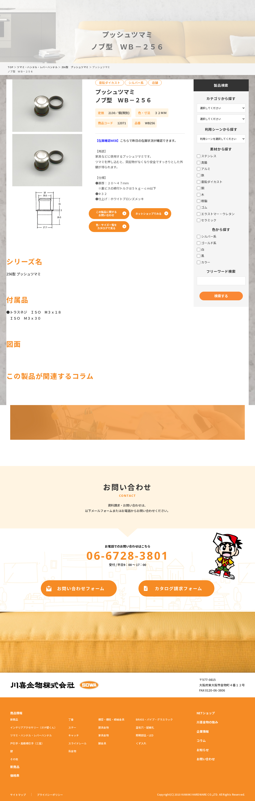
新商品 (14, 719)
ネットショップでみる (148, 213)
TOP (10, 67)
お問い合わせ (206, 759)
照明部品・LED (144, 735)
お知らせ (203, 750)
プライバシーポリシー (50, 794)
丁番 (71, 719)
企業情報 (203, 731)
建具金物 (103, 727)
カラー (203, 262)
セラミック (206, 220)
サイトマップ (18, 794)
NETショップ (206, 713)
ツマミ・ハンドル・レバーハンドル (37, 67)
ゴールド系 (206, 243)
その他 (14, 759)
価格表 (14, 775)
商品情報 (16, 713)
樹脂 (202, 201)
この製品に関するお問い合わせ (106, 213)
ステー (72, 727)
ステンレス (206, 156)
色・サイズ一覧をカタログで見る (106, 226)
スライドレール (77, 743)
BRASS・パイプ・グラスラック (154, 719)
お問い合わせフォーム (81, 588)
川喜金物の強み (207, 722)
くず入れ (141, 743)
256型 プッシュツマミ (75, 67)
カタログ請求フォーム (178, 588)
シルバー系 (206, 236)
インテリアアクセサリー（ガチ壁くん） (33, 727)
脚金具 (102, 743)
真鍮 (202, 162)
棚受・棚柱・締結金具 (111, 719)
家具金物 (103, 735)
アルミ (203, 169)
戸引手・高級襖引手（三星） (27, 743)
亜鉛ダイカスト (209, 182)
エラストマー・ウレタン (216, 214)
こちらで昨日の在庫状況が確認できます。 (136, 140)
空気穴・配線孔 (145, 727)
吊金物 (72, 751)
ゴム (202, 207)
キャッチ (73, 735)
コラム (201, 740)
